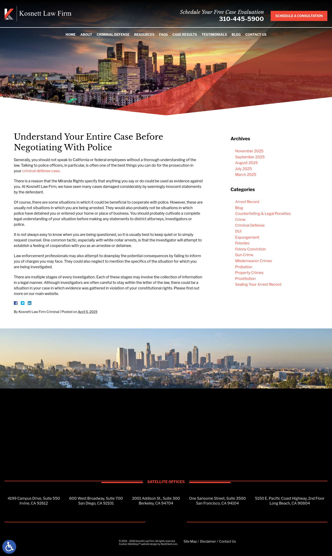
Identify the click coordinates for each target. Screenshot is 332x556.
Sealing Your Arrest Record (258, 284)
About (86, 34)
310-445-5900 (241, 18)
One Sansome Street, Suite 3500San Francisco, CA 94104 (217, 500)
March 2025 (245, 174)
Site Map (190, 541)
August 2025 (246, 163)
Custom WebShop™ (130, 544)
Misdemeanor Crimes (253, 261)
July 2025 (243, 169)
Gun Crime (244, 255)
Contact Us (256, 34)
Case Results (184, 34)
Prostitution (245, 278)
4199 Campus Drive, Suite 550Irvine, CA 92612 (34, 500)
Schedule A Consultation (299, 16)
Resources (144, 34)
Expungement (247, 237)
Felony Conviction (250, 249)
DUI (238, 231)
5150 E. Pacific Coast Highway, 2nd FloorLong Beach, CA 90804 (289, 500)
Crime (240, 219)
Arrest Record (247, 202)
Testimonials (214, 34)
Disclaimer (208, 541)
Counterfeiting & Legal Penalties (263, 213)
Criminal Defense (113, 34)
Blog (236, 34)
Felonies (242, 243)
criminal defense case (40, 171)
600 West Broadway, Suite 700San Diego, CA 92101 (96, 500)
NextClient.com (169, 544)
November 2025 (249, 151)
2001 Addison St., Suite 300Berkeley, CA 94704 (156, 500)
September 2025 (250, 157)
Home (70, 34)
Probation (243, 267)
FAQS (163, 34)
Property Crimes (249, 272)
